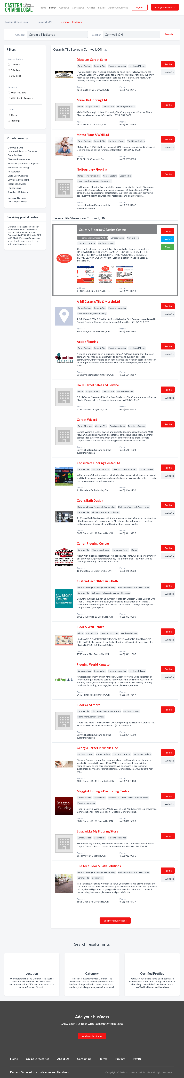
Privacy (120, 1058)
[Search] (168, 34)
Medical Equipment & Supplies (24, 163)
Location (96, 34)
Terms (103, 1058)
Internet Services (17, 183)
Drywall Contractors (18, 179)
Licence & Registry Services (22, 151)
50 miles (15, 70)
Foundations (14, 187)
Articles (91, 7)
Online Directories (37, 1058)
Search (52, 7)
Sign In (139, 7)
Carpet (15, 114)
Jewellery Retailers (18, 191)
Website (169, 72)
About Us (64, 7)
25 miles (15, 64)
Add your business (118, 7)
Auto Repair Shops (18, 201)
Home (43, 7)
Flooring (15, 120)
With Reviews (18, 92)
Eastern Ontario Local (16, 21)
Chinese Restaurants (19, 159)
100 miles (16, 75)
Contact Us (78, 7)
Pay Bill (102, 7)
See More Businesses (115, 920)
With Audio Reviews (22, 98)
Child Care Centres (18, 175)
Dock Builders (15, 155)
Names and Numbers (55, 1072)
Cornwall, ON (44, 21)
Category (20, 34)
